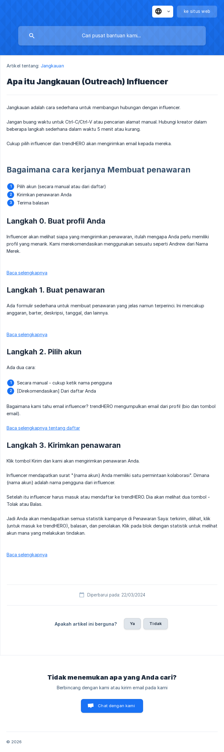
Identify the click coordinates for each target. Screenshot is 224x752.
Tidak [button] (155, 623)
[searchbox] (112, 35)
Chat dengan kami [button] (116, 705)
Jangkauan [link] (52, 65)
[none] (162, 12)
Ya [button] (132, 623)
